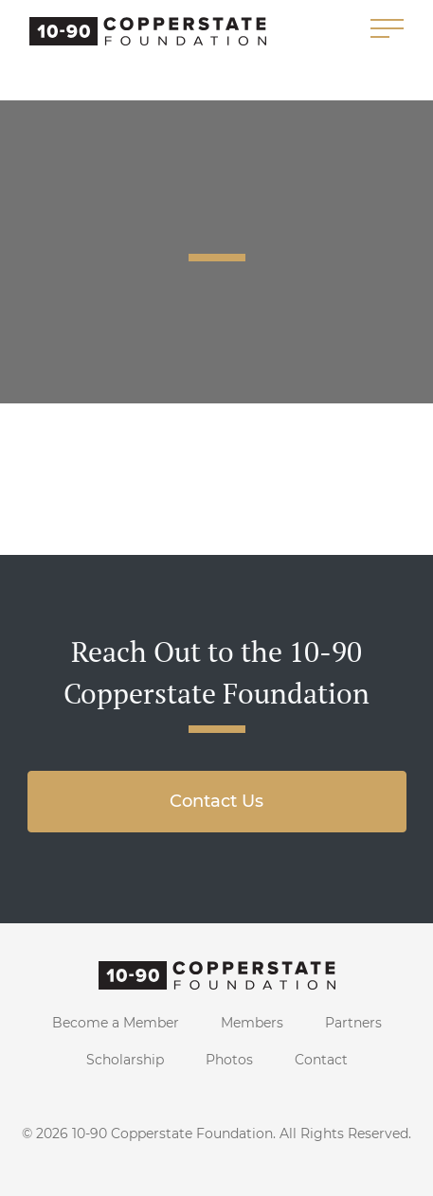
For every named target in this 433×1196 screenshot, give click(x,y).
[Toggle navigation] (387, 29)
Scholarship (125, 1059)
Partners (353, 1022)
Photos (229, 1059)
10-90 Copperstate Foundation (172, 1133)
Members (252, 1022)
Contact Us (216, 801)
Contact (321, 1059)
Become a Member (115, 1022)
